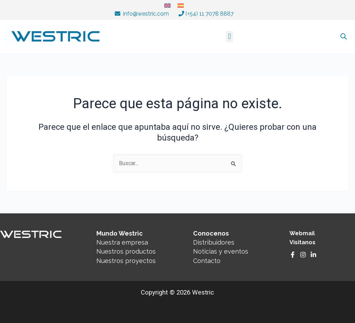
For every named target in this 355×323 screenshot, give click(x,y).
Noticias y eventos (220, 251)
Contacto (206, 260)
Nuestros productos (126, 251)
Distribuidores (213, 242)
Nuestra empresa (122, 242)
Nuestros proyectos (126, 260)
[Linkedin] (313, 255)
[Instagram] (303, 255)
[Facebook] (292, 255)
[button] (229, 36)
